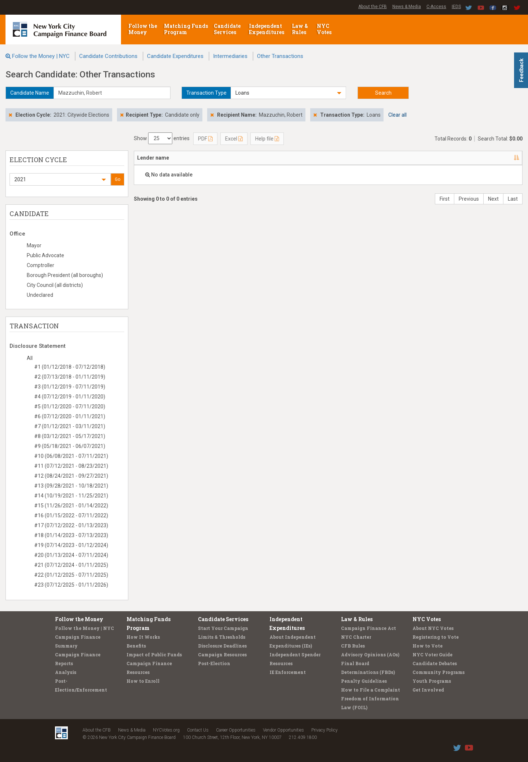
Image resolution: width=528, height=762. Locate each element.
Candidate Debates (434, 663)
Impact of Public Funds (154, 654)
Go (117, 179)
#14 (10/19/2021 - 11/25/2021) (71, 496)
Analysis (65, 672)
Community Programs (438, 672)
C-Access (436, 6)
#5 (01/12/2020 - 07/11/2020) (69, 406)
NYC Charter (356, 637)
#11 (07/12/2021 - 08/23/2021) (71, 466)
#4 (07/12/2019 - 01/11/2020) (69, 397)
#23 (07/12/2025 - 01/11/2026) (71, 585)
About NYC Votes (433, 628)
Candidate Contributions (108, 56)
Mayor (34, 245)
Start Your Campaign (223, 628)
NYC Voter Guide (432, 654)
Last (513, 199)
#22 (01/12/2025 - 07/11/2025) (71, 575)
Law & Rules (300, 29)
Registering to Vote (435, 637)
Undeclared (40, 295)
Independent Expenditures (267, 29)
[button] (288, 93)
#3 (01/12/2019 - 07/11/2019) (69, 387)
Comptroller (40, 265)
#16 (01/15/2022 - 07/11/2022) (71, 515)
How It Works (143, 637)
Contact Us (198, 730)
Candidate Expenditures (175, 56)
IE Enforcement (288, 672)
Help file (267, 139)
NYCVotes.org (166, 730)
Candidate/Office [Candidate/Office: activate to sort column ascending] (284, 158)
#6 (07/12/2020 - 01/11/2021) (69, 416)
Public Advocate (45, 255)
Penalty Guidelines (364, 681)
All (30, 358)
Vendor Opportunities (283, 730)
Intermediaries (230, 56)
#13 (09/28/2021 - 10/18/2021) (71, 486)
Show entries (162, 138)
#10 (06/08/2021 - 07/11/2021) (71, 456)
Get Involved (428, 690)
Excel (234, 139)
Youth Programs (431, 681)
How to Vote (427, 646)
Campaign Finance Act (368, 628)
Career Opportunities (236, 730)
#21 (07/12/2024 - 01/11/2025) (71, 565)
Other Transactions (280, 56)
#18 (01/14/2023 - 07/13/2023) (71, 535)
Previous (469, 199)
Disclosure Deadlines (222, 646)
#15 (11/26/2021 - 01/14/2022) (71, 505)
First (445, 199)
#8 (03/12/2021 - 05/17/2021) (69, 436)
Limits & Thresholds (221, 637)
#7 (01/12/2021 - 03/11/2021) (69, 426)
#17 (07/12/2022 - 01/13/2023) (71, 525)
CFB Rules (353, 646)
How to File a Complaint (370, 690)
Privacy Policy (324, 730)
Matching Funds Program (186, 29)
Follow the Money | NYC (41, 56)
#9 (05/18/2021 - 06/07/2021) (69, 446)
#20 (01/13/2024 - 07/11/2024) (71, 555)
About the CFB (372, 6)
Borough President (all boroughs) (65, 275)
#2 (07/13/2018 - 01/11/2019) (69, 377)
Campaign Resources (222, 654)
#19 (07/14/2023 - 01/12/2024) (71, 545)
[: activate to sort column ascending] (503, 158)
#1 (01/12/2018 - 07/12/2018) (69, 367)
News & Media (406, 6)
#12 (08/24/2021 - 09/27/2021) (71, 476)
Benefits (136, 646)
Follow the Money (142, 29)
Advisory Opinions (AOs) (370, 654)
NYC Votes (325, 29)
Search (383, 93)
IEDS (456, 6)
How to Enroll (143, 681)
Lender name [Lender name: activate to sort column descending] (153, 158)
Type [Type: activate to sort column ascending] (422, 158)
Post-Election (214, 663)
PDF (205, 139)
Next (493, 199)
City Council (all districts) (55, 285)
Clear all (397, 115)
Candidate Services (227, 29)
